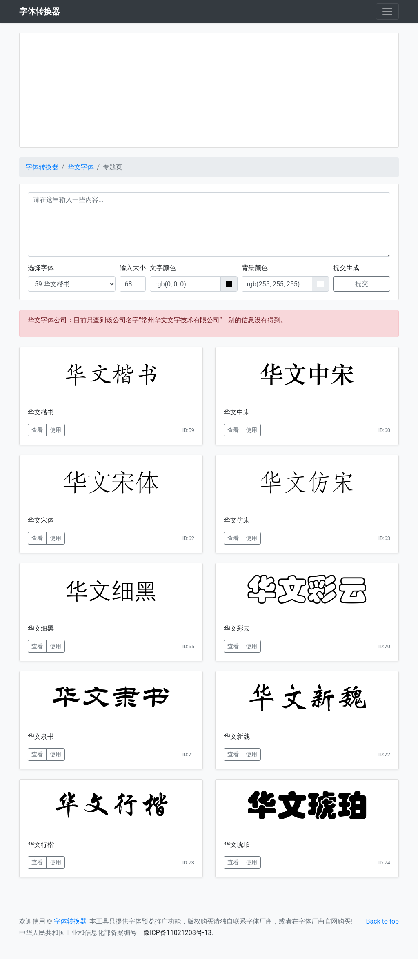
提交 (361, 284)
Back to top (382, 921)
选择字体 (41, 268)
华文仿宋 (237, 520)
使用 (55, 430)
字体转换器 (42, 167)
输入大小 (133, 268)
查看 (37, 430)
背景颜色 (255, 268)
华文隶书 (41, 736)
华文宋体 (41, 520)
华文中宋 (237, 412)
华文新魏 (237, 736)
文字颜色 (163, 268)
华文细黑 (41, 628)
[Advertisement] (209, 90)
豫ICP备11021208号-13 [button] (177, 933)
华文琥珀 (237, 844)
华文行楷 (41, 844)
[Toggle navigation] (387, 11)
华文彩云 (237, 628)
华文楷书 (41, 412)
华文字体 (81, 167)
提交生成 (346, 268)
